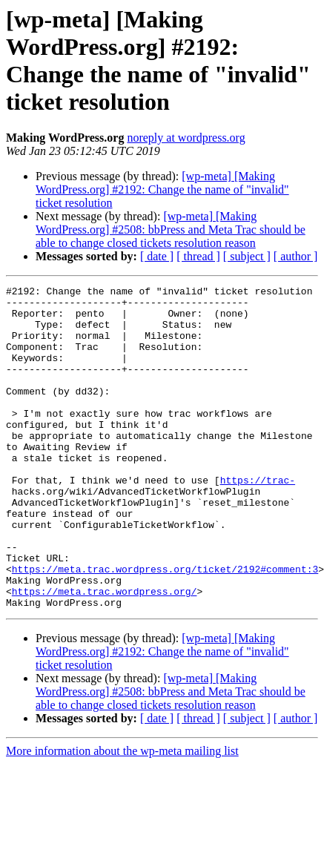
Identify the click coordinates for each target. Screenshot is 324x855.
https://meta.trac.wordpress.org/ (104, 653)
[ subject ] (247, 256)
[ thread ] (198, 256)
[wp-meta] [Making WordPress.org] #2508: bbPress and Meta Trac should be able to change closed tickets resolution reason (170, 229)
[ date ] (156, 256)
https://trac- (257, 519)
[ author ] (296, 256)
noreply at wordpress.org (186, 137)
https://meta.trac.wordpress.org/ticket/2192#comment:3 (165, 626)
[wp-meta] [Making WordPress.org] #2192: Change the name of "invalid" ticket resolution (162, 189)
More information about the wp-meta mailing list (122, 815)
